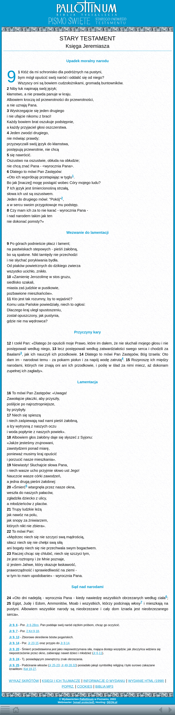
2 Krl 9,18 (32, 631)
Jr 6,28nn (32, 625)
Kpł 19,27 (29, 669)
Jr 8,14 (64, 643)
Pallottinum (87, 699)
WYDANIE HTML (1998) (146, 681)
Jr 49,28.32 (68, 665)
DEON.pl (112, 702)
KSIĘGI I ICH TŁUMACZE (61, 681)
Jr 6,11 (97, 653)
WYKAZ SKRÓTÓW (24, 681)
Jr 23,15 (33, 643)
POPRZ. (68, 686)
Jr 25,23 (54, 665)
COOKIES (84, 686)
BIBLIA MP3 (104, 686)
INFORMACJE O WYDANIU (104, 681)
